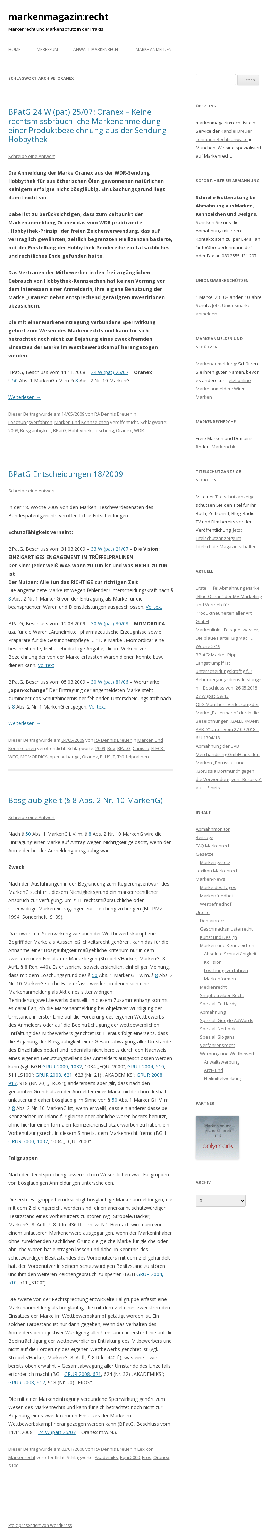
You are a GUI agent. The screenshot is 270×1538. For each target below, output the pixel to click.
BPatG (59, 430)
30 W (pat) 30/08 (109, 623)
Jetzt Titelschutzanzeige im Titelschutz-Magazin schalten (226, 538)
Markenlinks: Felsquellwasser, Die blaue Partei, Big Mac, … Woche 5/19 (227, 637)
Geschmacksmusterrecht (226, 929)
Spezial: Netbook (218, 1028)
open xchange (65, 757)
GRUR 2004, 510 (145, 1066)
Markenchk (223, 447)
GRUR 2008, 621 (53, 1075)
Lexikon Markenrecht (218, 871)
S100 (13, 1466)
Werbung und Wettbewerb (228, 1053)
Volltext (154, 607)
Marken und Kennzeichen (81, 422)
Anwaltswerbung (221, 1062)
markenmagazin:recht (58, 16)
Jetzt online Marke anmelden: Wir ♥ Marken (223, 388)
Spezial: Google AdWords (226, 1020)
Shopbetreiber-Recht (222, 995)
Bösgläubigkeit (35, 430)
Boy (111, 748)
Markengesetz (215, 862)
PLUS (105, 757)
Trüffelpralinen (133, 757)
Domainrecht (213, 920)
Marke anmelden (154, 49)
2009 (100, 748)
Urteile (203, 912)
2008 (13, 430)
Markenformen (220, 979)
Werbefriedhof (215, 904)
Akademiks (106, 1457)
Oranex (124, 430)
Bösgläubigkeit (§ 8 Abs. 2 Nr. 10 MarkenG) (85, 800)
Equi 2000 (130, 1457)
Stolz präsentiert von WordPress (40, 1525)
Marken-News (210, 879)
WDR (139, 430)
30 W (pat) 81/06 (109, 681)
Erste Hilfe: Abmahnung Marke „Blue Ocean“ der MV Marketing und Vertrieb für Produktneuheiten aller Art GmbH (229, 604)
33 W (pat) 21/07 (109, 548)
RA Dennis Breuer (113, 414)
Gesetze (205, 854)
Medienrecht (213, 987)
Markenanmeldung (216, 364)
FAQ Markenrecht (214, 846)
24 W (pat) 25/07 (109, 372)
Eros (146, 1457)
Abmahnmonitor (213, 829)
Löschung (104, 430)
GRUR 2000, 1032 (62, 1066)
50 (15, 380)
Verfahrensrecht (217, 1045)
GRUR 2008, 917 (26, 1382)
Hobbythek (80, 430)
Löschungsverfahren (30, 422)
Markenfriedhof (217, 895)
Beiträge (204, 837)
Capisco (141, 748)
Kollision (213, 962)
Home (14, 49)
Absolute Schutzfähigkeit (230, 954)
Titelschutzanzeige (235, 497)
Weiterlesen (24, 397)
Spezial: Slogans (217, 1037)
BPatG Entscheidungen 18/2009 (65, 474)
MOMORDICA (34, 757)
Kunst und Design (218, 937)
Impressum (47, 49)
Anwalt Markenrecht (96, 49)
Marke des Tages (218, 887)
